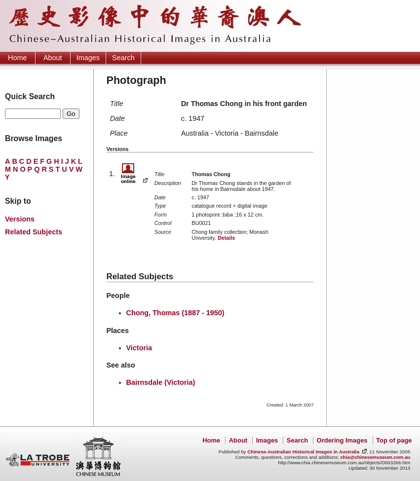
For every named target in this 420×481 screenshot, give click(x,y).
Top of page (394, 440)
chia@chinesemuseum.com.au (375, 457)
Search (123, 58)
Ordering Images (342, 440)
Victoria (139, 348)
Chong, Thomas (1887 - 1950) (175, 313)
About (52, 58)
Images (88, 58)
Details (226, 238)
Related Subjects (33, 232)
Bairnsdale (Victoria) (160, 382)
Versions (20, 219)
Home (17, 58)
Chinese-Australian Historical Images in (303, 451)
